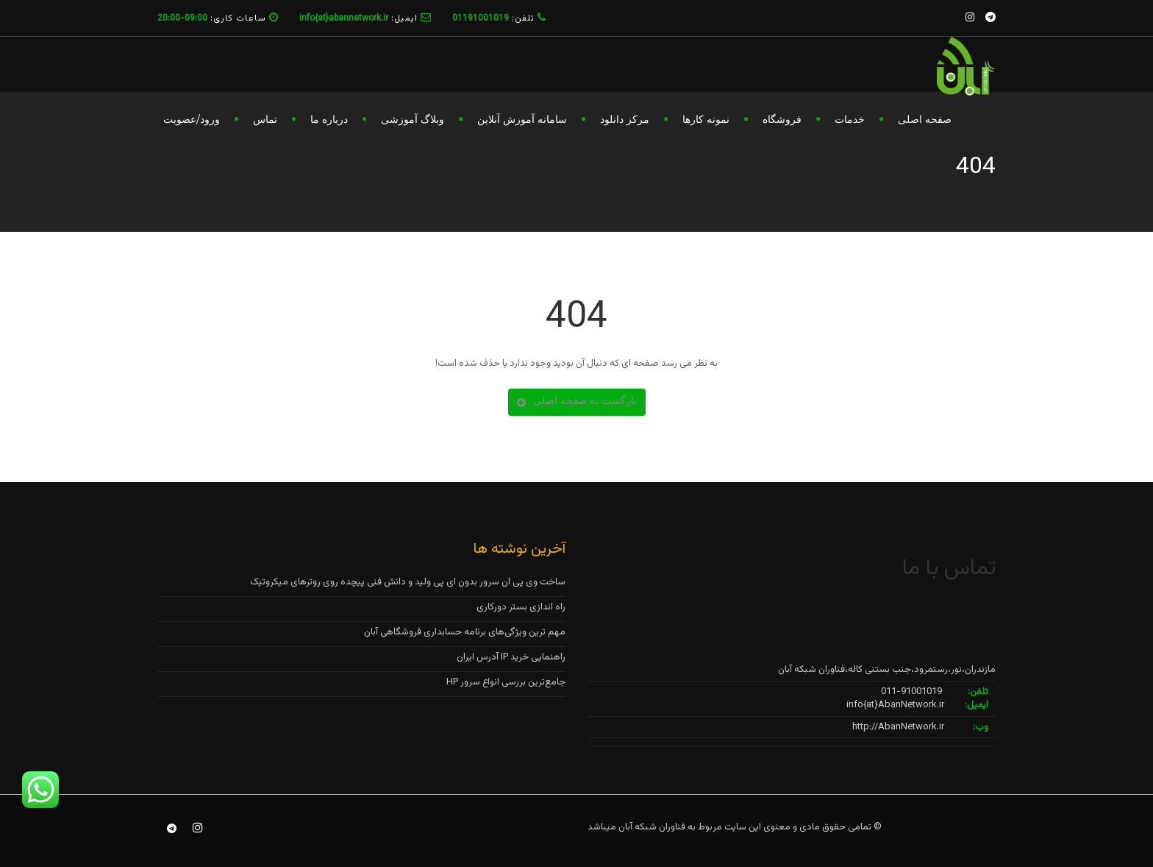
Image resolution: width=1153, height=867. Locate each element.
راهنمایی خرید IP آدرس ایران (511, 657)
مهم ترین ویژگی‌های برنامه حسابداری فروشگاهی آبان (464, 632)
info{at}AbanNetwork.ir (895, 705)
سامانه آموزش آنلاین (522, 119)
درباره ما (329, 119)
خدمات (850, 119)
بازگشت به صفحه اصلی (577, 400)
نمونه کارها (705, 119)
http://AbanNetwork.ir (898, 727)
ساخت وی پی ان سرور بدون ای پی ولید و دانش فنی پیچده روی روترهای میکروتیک (407, 582)
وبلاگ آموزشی (412, 119)
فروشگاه (782, 119)
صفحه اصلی (925, 119)
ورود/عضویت (191, 119)
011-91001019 (911, 691)
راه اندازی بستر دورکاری (520, 607)
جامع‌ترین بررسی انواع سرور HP (505, 682)
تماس (265, 119)
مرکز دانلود (624, 119)
